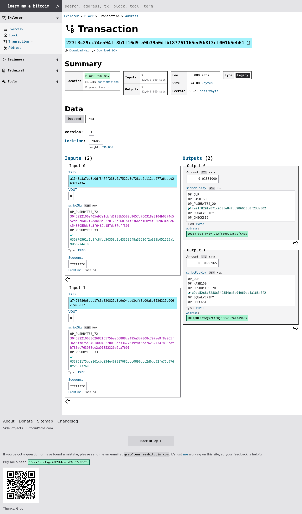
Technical (16, 70)
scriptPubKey (196, 188)
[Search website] (182, 6)
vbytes (207, 83)
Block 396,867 (97, 76)
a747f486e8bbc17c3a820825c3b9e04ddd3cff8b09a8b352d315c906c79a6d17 (122, 303)
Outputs (192, 158)
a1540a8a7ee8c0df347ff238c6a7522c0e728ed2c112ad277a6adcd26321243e (122, 181)
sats (212, 172)
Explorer (71, 16)
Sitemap (45, 421)
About (8, 421)
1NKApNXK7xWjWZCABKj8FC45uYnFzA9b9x (217, 318)
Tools (12, 81)
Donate (26, 421)
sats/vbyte (209, 91)
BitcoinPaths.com (39, 428)
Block (89, 16)
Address (131, 16)
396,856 (107, 147)
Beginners (16, 59)
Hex (91, 119)
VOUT (72, 189)
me (185, 454)
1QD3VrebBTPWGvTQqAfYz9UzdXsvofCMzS (217, 233)
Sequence (76, 258)
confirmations (108, 81)
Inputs (73, 158)
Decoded (74, 119)
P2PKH (82, 250)
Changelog (67, 421)
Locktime (74, 141)
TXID (72, 172)
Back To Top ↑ (151, 441)
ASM (87, 205)
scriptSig (75, 205)
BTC (204, 172)
